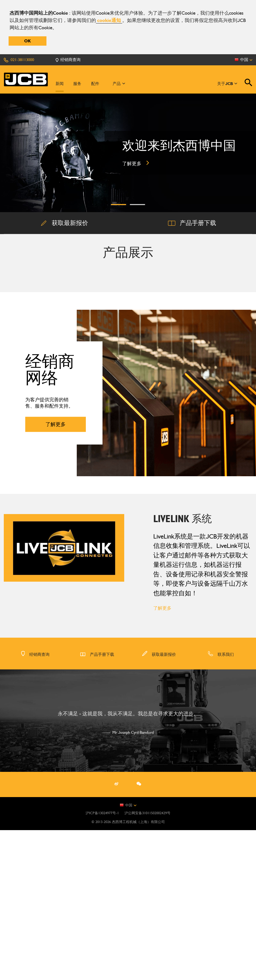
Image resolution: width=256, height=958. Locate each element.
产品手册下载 (97, 782)
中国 (128, 933)
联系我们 (221, 782)
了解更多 (162, 736)
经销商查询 (35, 782)
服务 (77, 83)
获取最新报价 (159, 782)
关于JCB (227, 83)
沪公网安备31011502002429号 (147, 941)
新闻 (60, 83)
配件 (95, 83)
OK (27, 40)
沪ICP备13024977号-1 (102, 941)
